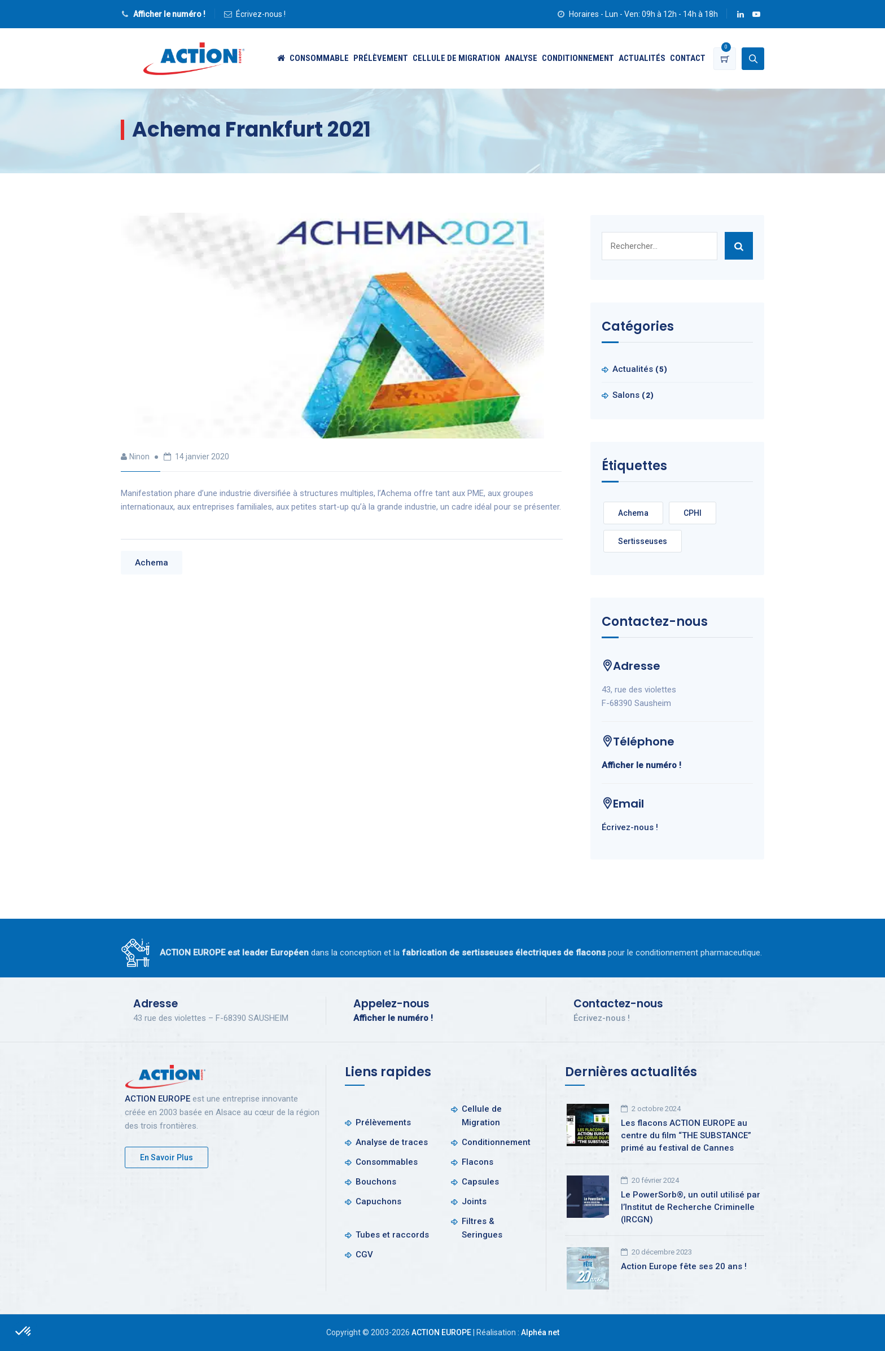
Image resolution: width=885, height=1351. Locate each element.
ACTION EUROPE (157, 1099)
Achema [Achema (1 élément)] (633, 512)
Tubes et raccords (392, 1235)
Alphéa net (540, 1332)
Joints (474, 1201)
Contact (688, 58)
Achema (151, 563)
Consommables (387, 1162)
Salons (625, 395)
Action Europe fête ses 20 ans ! (684, 1266)
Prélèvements (383, 1122)
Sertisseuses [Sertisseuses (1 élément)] (642, 541)
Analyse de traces (392, 1142)
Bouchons (376, 1182)
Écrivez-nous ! (261, 14)
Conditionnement (578, 58)
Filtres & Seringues (482, 1228)
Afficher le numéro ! (169, 14)
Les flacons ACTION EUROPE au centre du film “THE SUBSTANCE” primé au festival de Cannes (686, 1135)
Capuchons (378, 1201)
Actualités (642, 58)
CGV (364, 1254)
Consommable (319, 58)
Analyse (521, 58)
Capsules (480, 1182)
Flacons (477, 1162)
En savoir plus (166, 1157)
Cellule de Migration (456, 58)
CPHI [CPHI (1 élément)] (693, 512)
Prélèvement (380, 58)
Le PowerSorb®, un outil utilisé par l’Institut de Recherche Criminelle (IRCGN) (690, 1207)
